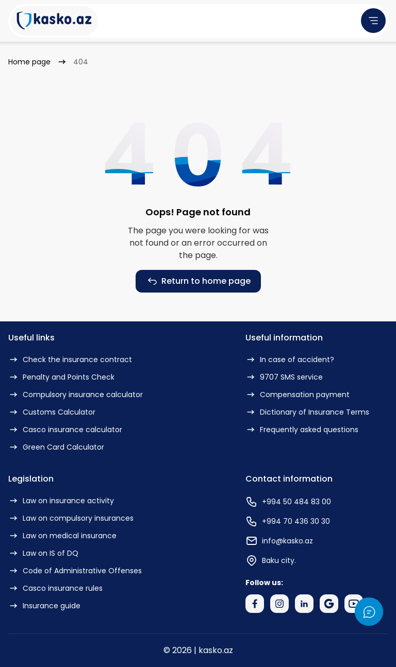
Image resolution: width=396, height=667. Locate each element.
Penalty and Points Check (61, 377)
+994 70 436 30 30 (287, 521)
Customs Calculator (51, 412)
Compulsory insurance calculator (75, 394)
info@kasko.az (279, 541)
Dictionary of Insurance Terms (307, 412)
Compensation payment (297, 394)
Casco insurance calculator (65, 429)
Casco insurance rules (55, 588)
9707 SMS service (284, 377)
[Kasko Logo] (54, 21)
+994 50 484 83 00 (288, 501)
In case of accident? (289, 359)
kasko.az (216, 650)
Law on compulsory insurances (71, 518)
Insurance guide (44, 606)
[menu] (373, 20)
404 (80, 62)
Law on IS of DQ (43, 553)
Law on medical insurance (62, 536)
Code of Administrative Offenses (75, 571)
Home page (29, 62)
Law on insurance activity (61, 500)
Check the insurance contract (70, 359)
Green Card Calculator (56, 447)
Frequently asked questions (301, 429)
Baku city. (270, 560)
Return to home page (198, 281)
